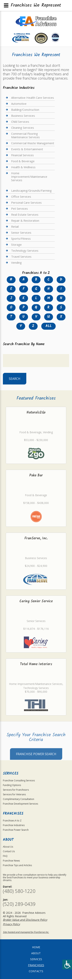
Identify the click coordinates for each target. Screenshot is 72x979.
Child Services (20, 122)
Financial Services (22, 155)
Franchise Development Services (20, 803)
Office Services (21, 196)
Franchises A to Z (12, 820)
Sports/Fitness (21, 238)
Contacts (36, 971)
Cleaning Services (22, 128)
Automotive (18, 104)
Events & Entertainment (27, 149)
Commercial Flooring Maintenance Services (25, 135)
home (36, 947)
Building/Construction (25, 110)
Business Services (23, 116)
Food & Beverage (23, 161)
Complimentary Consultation (18, 799)
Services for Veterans (14, 794)
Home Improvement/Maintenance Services (29, 176)
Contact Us (9, 851)
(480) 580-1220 (19, 891)
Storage (16, 244)
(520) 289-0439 (19, 904)
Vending (16, 262)
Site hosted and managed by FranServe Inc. (26, 932)
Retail (15, 226)
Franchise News (11, 860)
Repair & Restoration (25, 220)
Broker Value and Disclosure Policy (25, 920)
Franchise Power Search (36, 763)
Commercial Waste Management (32, 143)
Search (14, 379)
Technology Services (24, 250)
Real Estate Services (24, 214)
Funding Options (12, 785)
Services (36, 959)
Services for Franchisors (16, 789)
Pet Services (19, 208)
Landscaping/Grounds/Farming (31, 190)
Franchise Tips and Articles (17, 865)
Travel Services (21, 256)
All (49, 326)
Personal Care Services (26, 202)
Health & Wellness (23, 167)
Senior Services (21, 232)
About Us (8, 846)
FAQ (5, 856)
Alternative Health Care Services (32, 98)
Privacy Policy (11, 924)
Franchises (36, 965)
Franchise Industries (14, 825)
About (36, 953)
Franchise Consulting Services (19, 780)
